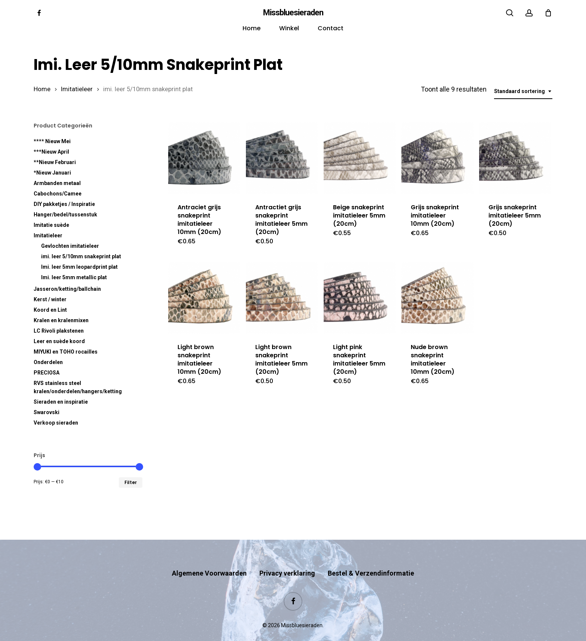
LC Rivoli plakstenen (59, 331)
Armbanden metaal (57, 183)
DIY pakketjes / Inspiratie (64, 204)
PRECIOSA (46, 373)
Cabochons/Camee (57, 194)
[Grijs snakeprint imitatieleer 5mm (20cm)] (515, 158)
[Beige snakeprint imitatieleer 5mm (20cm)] (359, 158)
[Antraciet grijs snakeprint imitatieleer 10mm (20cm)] (204, 158)
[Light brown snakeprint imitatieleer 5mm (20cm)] (282, 298)
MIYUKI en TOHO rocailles (66, 352)
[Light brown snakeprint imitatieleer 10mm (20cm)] (204, 298)
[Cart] (548, 13)
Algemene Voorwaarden (209, 559)
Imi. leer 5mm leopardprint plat (79, 267)
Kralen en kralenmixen (61, 320)
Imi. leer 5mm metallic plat (74, 277)
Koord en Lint (50, 310)
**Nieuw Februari (55, 162)
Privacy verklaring (287, 559)
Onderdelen (48, 362)
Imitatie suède (51, 225)
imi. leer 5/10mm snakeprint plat (81, 256)
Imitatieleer (77, 89)
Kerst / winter (50, 299)
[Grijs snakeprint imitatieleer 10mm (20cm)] (437, 158)
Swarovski (46, 412)
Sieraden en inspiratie (61, 402)
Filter (130, 482)
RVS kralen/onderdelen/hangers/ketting (78, 387)
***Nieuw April (51, 152)
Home (42, 89)
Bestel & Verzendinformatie (371, 559)
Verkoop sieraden (56, 423)
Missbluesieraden (293, 13)
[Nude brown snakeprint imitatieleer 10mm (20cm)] (437, 298)
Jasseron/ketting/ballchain (67, 289)
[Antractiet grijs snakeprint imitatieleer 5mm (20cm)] (282, 158)
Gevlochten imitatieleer (70, 246)
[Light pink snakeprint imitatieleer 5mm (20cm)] (359, 298)
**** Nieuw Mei (52, 141)
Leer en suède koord (59, 341)
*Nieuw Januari (52, 173)
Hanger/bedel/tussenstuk (65, 215)
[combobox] (523, 91)
